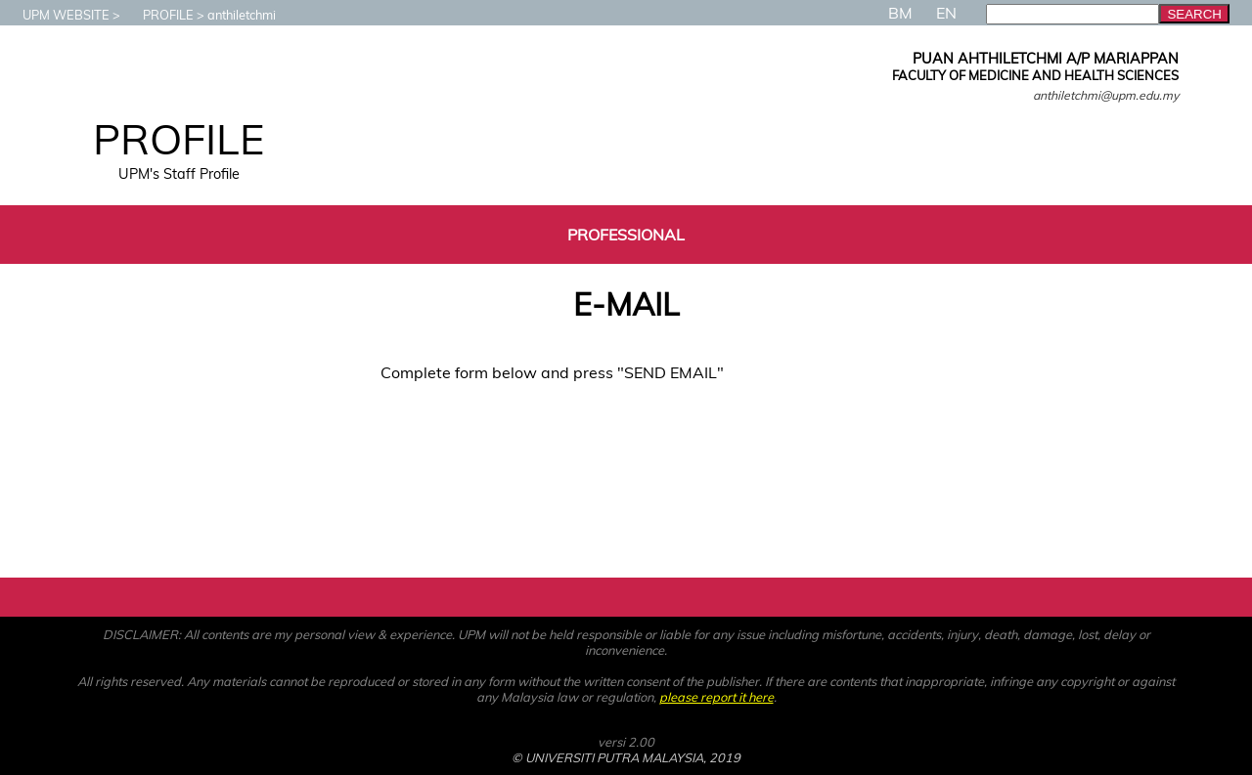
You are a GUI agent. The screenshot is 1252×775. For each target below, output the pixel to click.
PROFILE (158, 14)
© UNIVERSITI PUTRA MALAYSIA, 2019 (626, 757)
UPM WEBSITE (56, 14)
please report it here (716, 697)
